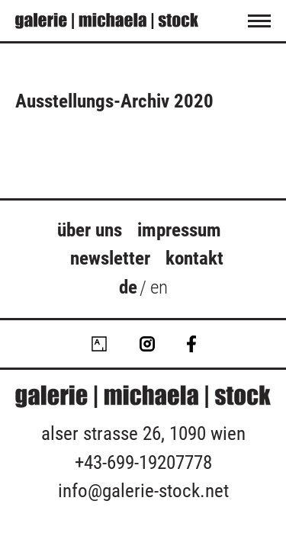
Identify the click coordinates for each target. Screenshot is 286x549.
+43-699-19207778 (143, 462)
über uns (89, 230)
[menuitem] (128, 289)
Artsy (99, 344)
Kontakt (194, 258)
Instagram (147, 344)
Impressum (179, 230)
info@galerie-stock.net (143, 491)
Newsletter (110, 258)
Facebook (191, 344)
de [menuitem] (128, 286)
